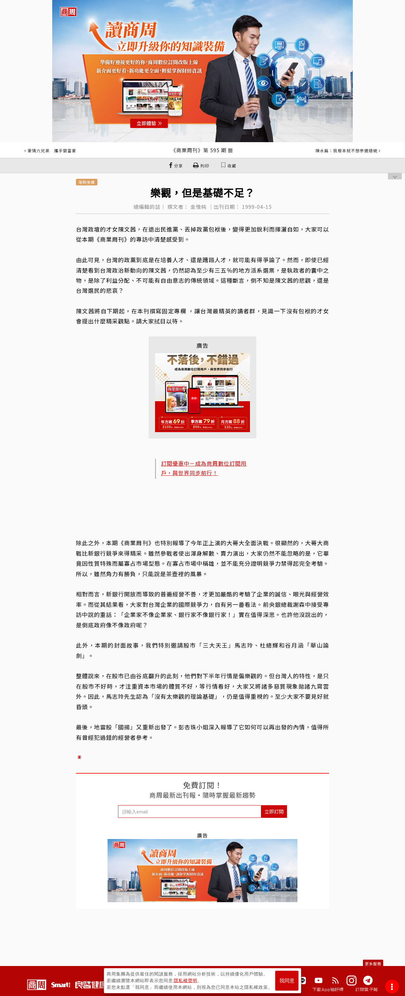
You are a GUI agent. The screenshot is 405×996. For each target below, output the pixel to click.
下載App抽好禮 (328, 989)
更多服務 (373, 963)
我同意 (287, 980)
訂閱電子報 (366, 989)
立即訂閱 (274, 811)
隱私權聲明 (185, 980)
